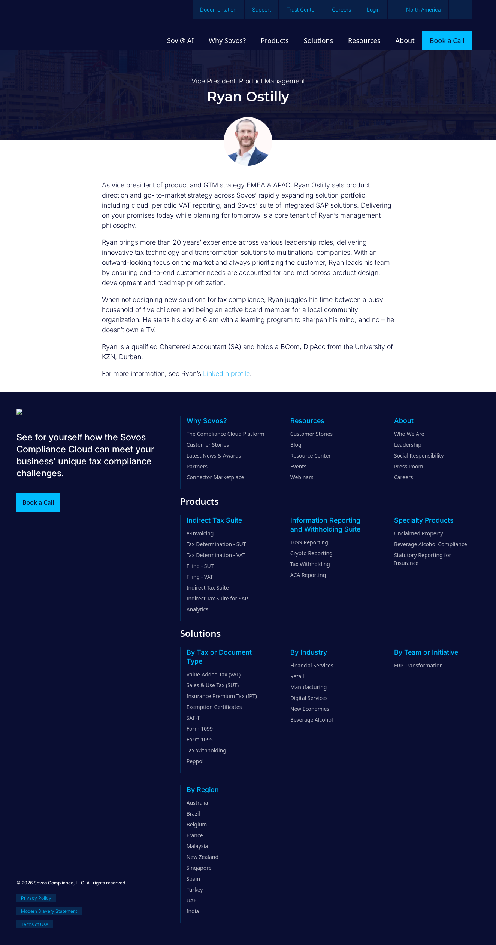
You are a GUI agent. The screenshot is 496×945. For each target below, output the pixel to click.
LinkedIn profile (226, 373)
